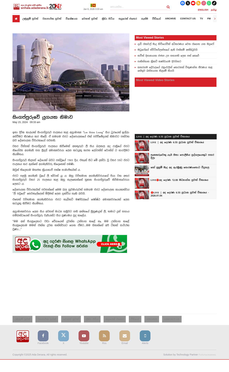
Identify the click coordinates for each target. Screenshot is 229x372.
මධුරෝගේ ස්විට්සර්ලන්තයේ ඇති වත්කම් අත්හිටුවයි (168, 49)
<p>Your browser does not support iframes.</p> (176, 140)
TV (209, 18)
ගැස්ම (150, 18)
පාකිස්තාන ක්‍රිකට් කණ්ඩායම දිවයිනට (159, 61)
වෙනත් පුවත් (92, 18)
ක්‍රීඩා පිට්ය (111, 18)
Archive (177, 18)
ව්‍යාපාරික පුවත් (53, 18)
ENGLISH (203, 9)
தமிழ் (213, 9)
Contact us (195, 18)
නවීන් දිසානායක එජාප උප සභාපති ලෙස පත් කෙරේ (168, 55)
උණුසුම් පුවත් (30, 18)
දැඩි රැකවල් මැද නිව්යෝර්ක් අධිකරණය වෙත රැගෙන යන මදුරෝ (176, 44)
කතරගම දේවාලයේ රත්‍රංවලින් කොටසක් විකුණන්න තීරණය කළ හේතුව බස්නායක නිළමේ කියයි (175, 69)
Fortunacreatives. (206, 355)
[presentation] (215, 18)
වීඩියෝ (162, 18)
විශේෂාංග (74, 18)
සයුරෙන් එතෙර (132, 18)
